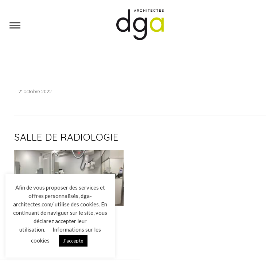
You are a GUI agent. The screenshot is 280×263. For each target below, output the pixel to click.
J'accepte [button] (73, 241)
